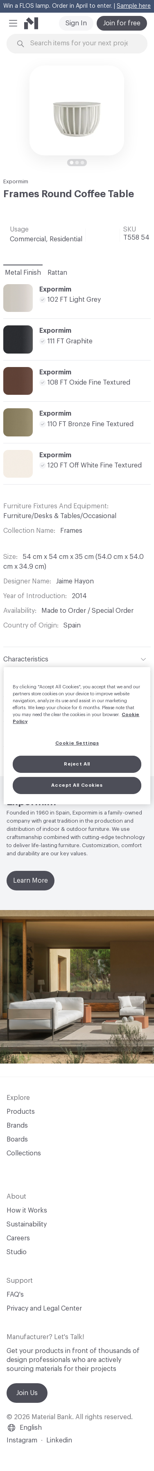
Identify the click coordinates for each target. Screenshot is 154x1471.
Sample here (134, 6)
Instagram (22, 1440)
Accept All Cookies (76, 785)
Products (21, 1111)
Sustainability (27, 1224)
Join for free (121, 23)
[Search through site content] (82, 43)
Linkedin (59, 1440)
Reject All (77, 764)
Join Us (27, 1393)
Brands (17, 1125)
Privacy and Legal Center (44, 1308)
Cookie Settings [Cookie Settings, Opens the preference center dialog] (77, 743)
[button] (13, 23)
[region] (77, 735)
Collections (24, 1153)
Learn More (30, 880)
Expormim (15, 181)
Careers (18, 1238)
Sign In (76, 23)
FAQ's (15, 1294)
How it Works (27, 1210)
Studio (17, 1252)
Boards (17, 1139)
